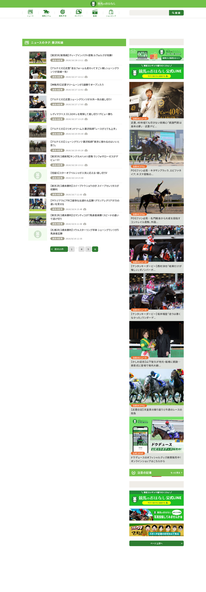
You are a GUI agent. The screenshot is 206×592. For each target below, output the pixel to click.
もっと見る (175, 472)
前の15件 (59, 249)
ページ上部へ (156, 543)
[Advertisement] (103, 28)
